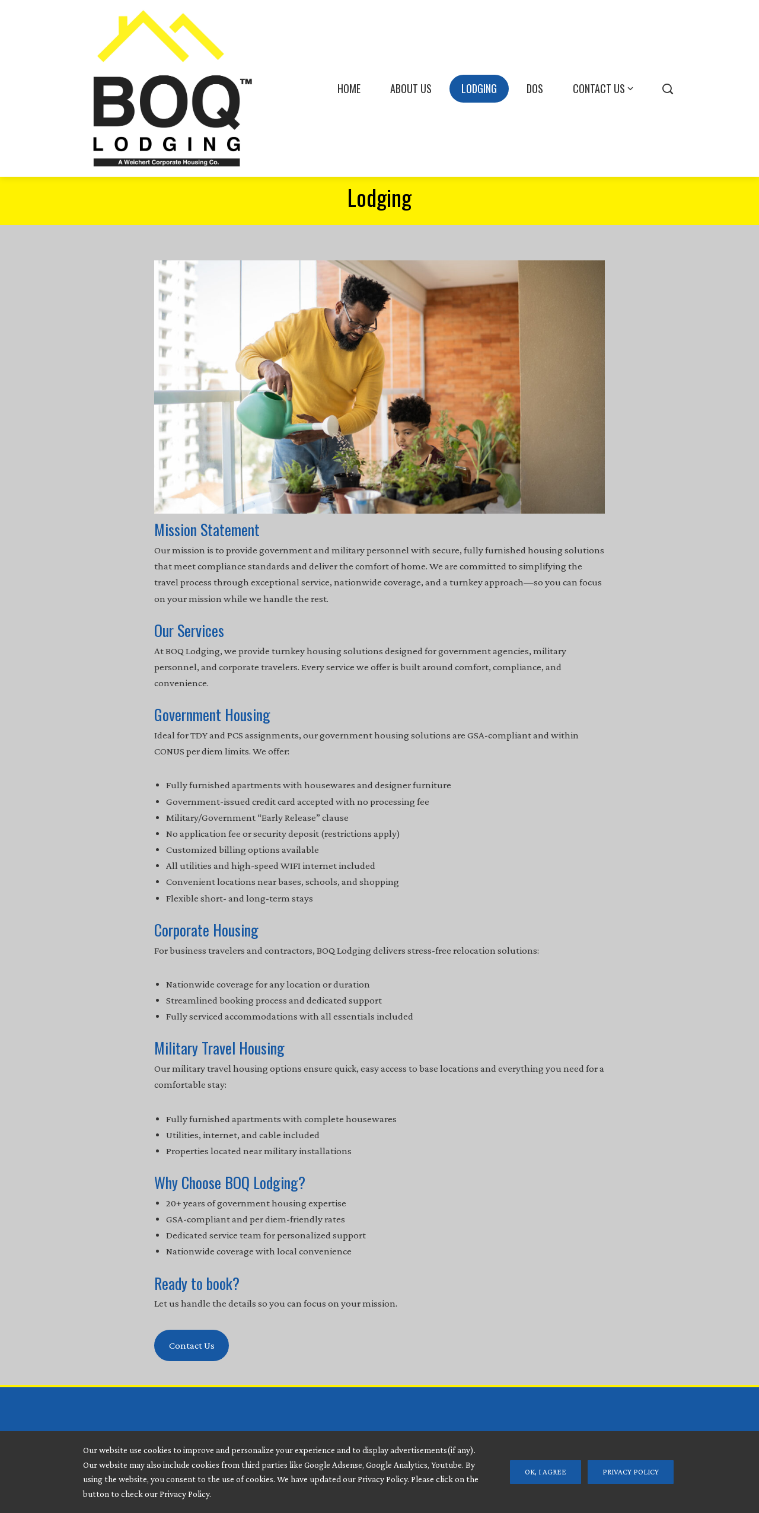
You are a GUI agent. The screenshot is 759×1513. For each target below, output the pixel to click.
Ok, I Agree (545, 1471)
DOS (535, 88)
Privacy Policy (630, 1471)
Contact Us (604, 89)
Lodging (479, 88)
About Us (411, 88)
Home (349, 88)
